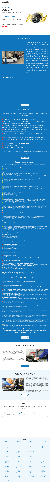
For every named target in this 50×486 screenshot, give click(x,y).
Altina (31, 441)
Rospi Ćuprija (43, 470)
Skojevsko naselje (19, 472)
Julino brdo (43, 456)
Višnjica (19, 476)
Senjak (7, 472)
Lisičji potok (31, 462)
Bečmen (18, 443)
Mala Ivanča (7, 463)
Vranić (19, 477)
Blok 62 (19, 447)
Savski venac (43, 471)
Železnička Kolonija (31, 478)
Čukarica (6, 452)
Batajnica (6, 443)
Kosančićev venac (31, 458)
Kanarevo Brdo (31, 457)
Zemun (43, 478)
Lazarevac (19, 461)
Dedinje (31, 452)
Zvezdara (43, 480)
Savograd (19, 471)
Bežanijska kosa (43, 445)
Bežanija (31, 445)
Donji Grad (19, 453)
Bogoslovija (43, 448)
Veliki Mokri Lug (43, 475)
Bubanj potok (43, 450)
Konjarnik (19, 458)
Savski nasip (31, 471)
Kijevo (7, 458)
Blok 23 (7, 446)
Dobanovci (7, 453)
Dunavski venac (43, 453)
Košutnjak (43, 458)
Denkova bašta (43, 452)
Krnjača (31, 460)
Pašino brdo (43, 467)
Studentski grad (19, 473)
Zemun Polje (7, 480)
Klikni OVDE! (5, 26)
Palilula (31, 467)
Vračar (7, 477)
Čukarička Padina (19, 452)
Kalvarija (19, 457)
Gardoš (19, 455)
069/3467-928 (6, 7)
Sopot (43, 472)
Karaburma (43, 457)
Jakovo (31, 456)
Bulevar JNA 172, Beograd (8, 16)
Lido (19, 462)
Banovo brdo (19, 442)
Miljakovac (6, 465)
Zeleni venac (19, 478)
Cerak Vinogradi (31, 451)
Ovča (7, 467)
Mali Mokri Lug (18, 463)
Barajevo (43, 442)
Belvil (19, 445)
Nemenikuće (43, 465)
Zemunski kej (19, 480)
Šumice (31, 473)
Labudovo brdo (6, 461)
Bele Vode (43, 443)
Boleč (7, 450)
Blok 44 (43, 446)
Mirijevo (19, 465)
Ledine (31, 461)
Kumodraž (43, 460)
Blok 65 (7, 448)
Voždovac (43, 476)
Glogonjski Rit (31, 455)
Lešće (43, 461)
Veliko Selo (7, 476)
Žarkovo (6, 478)
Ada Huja (6, 441)
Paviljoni (6, 468)
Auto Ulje (5, 2)
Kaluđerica (7, 457)
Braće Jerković (31, 450)
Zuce (31, 480)
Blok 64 (43, 447)
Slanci (31, 472)
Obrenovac (43, 466)
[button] (4, 57)
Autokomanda (43, 441)
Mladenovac (31, 465)
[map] (10, 413)
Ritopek (31, 470)
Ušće (31, 475)
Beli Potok (7, 445)
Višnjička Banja (31, 476)
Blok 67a (18, 448)
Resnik (43, 468)
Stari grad (6, 473)
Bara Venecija (31, 442)
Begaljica (31, 443)
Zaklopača (43, 477)
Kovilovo (19, 460)
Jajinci (19, 456)
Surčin (43, 473)
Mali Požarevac (31, 463)
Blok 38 (31, 446)
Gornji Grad (43, 455)
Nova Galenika (6, 466)
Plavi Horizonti (19, 468)
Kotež (7, 460)
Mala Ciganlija (43, 462)
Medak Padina (43, 463)
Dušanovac (7, 455)
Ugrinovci (19, 475)
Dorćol (31, 453)
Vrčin (31, 477)
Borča (19, 450)
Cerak (19, 451)
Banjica (7, 442)
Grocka (7, 456)
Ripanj (19, 470)
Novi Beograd (19, 466)
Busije (7, 451)
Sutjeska (6, 475)
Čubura (43, 451)
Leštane (6, 462)
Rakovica (31, 468)
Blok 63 (31, 447)
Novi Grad (31, 466)
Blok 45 (7, 447)
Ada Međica (19, 441)
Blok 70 (31, 448)
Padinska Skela (18, 467)
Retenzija (6, 470)
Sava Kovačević (6, 471)
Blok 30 (19, 446)
